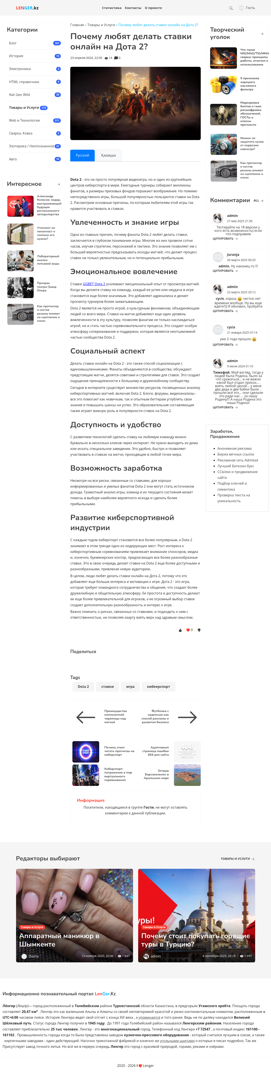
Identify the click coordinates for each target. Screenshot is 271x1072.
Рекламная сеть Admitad (237, 460)
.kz (27, 8)
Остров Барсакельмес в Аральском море (156, 774)
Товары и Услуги (24, 107)
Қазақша (108, 155)
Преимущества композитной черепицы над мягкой (115, 716)
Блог (12, 43)
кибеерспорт (158, 686)
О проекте (153, 8)
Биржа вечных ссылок (235, 454)
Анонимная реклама (234, 448)
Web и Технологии (24, 120)
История (16, 56)
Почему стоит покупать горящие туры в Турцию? (195, 940)
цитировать (229, 234)
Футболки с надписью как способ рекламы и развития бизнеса (155, 716)
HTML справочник (24, 81)
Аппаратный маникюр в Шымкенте (59, 940)
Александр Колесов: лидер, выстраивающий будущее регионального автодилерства (44, 205)
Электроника (20, 68)
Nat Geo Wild (19, 94)
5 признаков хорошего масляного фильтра (249, 83)
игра (130, 686)
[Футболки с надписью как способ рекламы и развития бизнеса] (186, 717)
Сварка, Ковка (20, 133)
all (258, 200)
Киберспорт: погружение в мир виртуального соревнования (118, 774)
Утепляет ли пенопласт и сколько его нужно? (42, 233)
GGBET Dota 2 (94, 284)
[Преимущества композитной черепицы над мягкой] (87, 717)
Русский (82, 155)
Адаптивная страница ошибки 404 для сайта (155, 751)
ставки (107, 686)
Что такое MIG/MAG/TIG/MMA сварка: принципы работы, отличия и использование (254, 57)
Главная (77, 24)
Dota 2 (83, 686)
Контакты (133, 8)
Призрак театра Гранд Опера (42, 287)
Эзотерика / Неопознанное (31, 146)
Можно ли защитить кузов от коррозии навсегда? (247, 144)
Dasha (34, 956)
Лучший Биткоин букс (235, 466)
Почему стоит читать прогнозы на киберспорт (119, 751)
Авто (13, 159)
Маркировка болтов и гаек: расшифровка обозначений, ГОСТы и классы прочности (251, 113)
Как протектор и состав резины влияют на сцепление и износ (43, 314)
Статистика (111, 8)
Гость (247, 7)
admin (156, 956)
